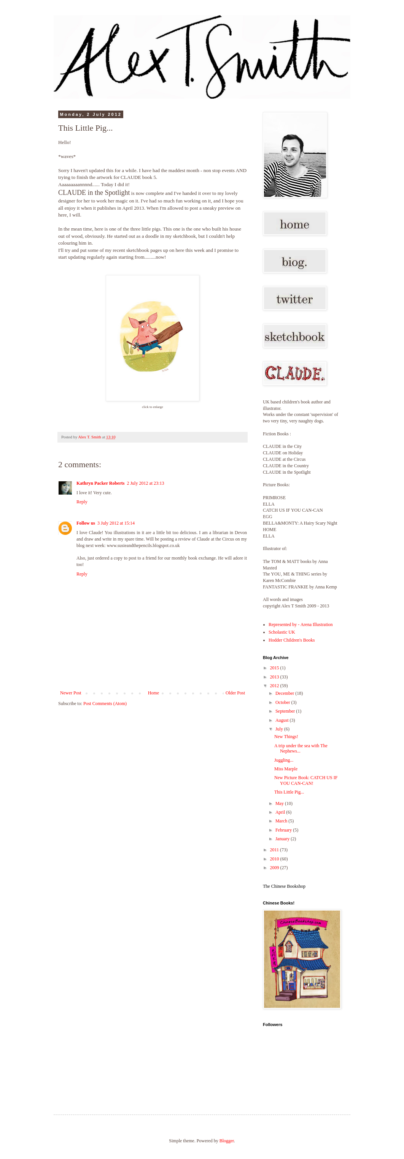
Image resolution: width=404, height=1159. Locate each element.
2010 (275, 859)
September (285, 711)
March (281, 821)
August (282, 720)
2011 (275, 849)
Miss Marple (285, 769)
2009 (275, 867)
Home (153, 693)
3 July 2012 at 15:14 (116, 523)
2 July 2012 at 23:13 (145, 483)
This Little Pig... (289, 792)
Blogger (226, 1140)
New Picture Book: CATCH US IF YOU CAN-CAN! (305, 780)
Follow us (85, 523)
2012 (275, 685)
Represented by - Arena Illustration (301, 624)
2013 (275, 677)
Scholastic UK (282, 632)
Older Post (235, 693)
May (280, 803)
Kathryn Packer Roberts (100, 483)
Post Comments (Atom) (105, 703)
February (284, 830)
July (279, 729)
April (280, 812)
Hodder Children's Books (292, 640)
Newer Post (70, 693)
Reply (81, 501)
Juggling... (283, 760)
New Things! (286, 736)
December (285, 693)
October (283, 702)
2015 (275, 667)
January (283, 838)
